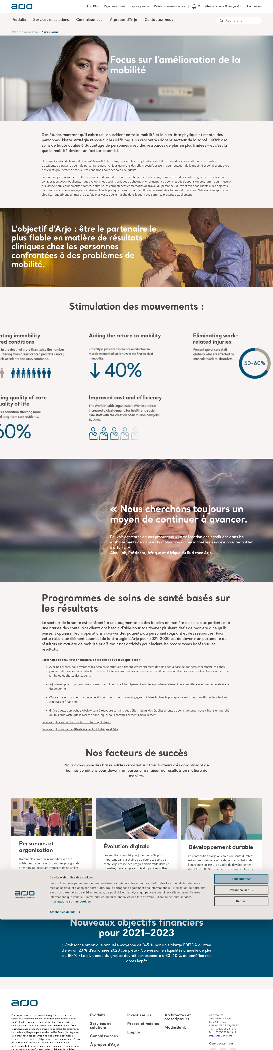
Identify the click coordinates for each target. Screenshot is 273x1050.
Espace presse (139, 6)
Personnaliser (241, 1020)
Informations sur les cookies (70, 1032)
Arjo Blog (92, 6)
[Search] (243, 21)
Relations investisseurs (169, 6)
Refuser (241, 1031)
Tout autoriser (241, 1009)
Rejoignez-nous (114, 6)
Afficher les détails (62, 1042)
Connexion (254, 6)
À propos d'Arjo (30, 31)
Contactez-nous (158, 20)
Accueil (15, 31)
